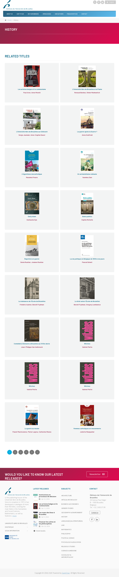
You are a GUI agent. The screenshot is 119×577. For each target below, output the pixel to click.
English (110, 2)
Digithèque (9, 527)
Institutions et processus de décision (47, 496)
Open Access (47, 14)
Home (9, 20)
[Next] (37, 452)
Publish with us (72, 14)
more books (39, 531)
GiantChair (66, 573)
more (14, 516)
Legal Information (12, 531)
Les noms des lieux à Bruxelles (47, 513)
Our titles (20, 14)
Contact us (94, 513)
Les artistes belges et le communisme (48, 505)
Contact (84, 14)
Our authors (59, 14)
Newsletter (97, 474)
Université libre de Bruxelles (16, 523)
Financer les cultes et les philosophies (47, 523)
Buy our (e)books (33, 14)
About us (10, 14)
